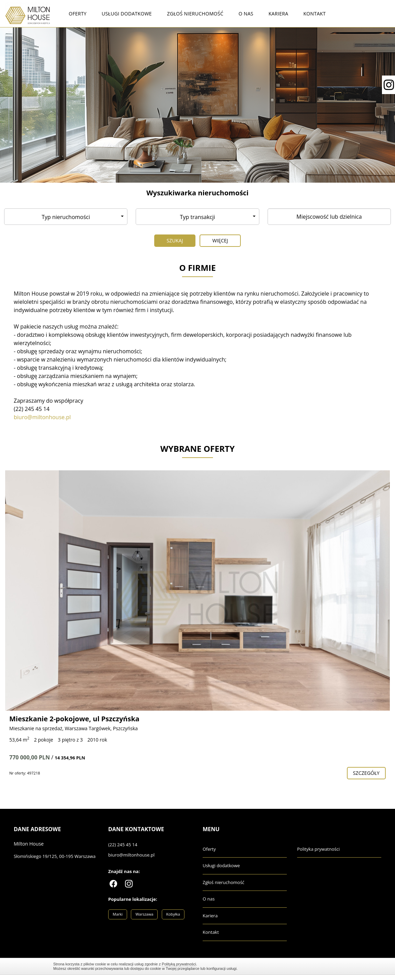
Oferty (78, 13)
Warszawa (144, 914)
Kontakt (314, 13)
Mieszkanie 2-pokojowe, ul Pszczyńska (74, 718)
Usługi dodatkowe (127, 13)
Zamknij (338, 966)
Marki (118, 914)
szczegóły (366, 773)
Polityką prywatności (179, 964)
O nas (245, 13)
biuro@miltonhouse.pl (131, 855)
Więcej (220, 240)
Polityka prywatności (318, 849)
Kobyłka (173, 914)
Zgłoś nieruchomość (195, 13)
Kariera (278, 13)
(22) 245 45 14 (122, 844)
